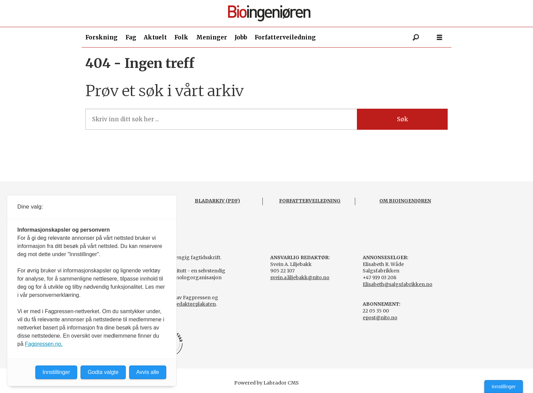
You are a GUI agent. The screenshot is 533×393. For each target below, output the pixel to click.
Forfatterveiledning (285, 37)
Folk (181, 37)
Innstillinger (504, 386)
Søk (402, 119)
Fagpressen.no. (44, 344)
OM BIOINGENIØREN (405, 201)
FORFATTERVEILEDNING (310, 201)
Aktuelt (155, 37)
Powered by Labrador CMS (266, 383)
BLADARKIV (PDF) (217, 201)
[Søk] (416, 37)
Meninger (211, 37)
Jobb (241, 37)
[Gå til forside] (269, 13)
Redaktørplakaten (194, 304)
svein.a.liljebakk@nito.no (299, 277)
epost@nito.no (380, 318)
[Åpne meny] (439, 37)
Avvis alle (147, 372)
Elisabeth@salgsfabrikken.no (397, 284)
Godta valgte (103, 372)
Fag (130, 37)
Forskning (101, 37)
